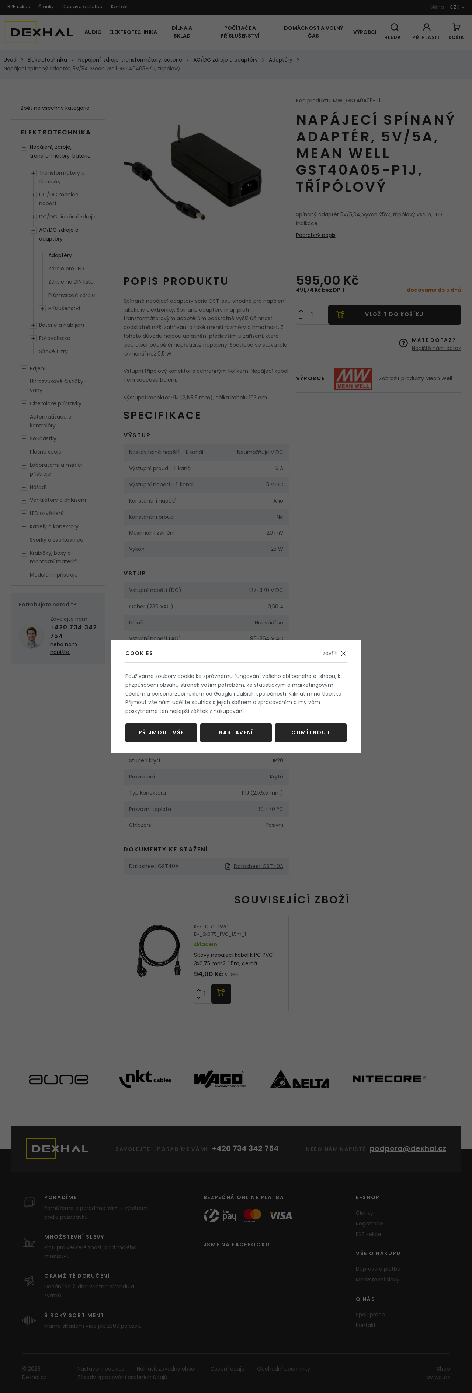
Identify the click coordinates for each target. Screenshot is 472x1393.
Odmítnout (310, 732)
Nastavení (236, 732)
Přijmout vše (161, 732)
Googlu (223, 693)
